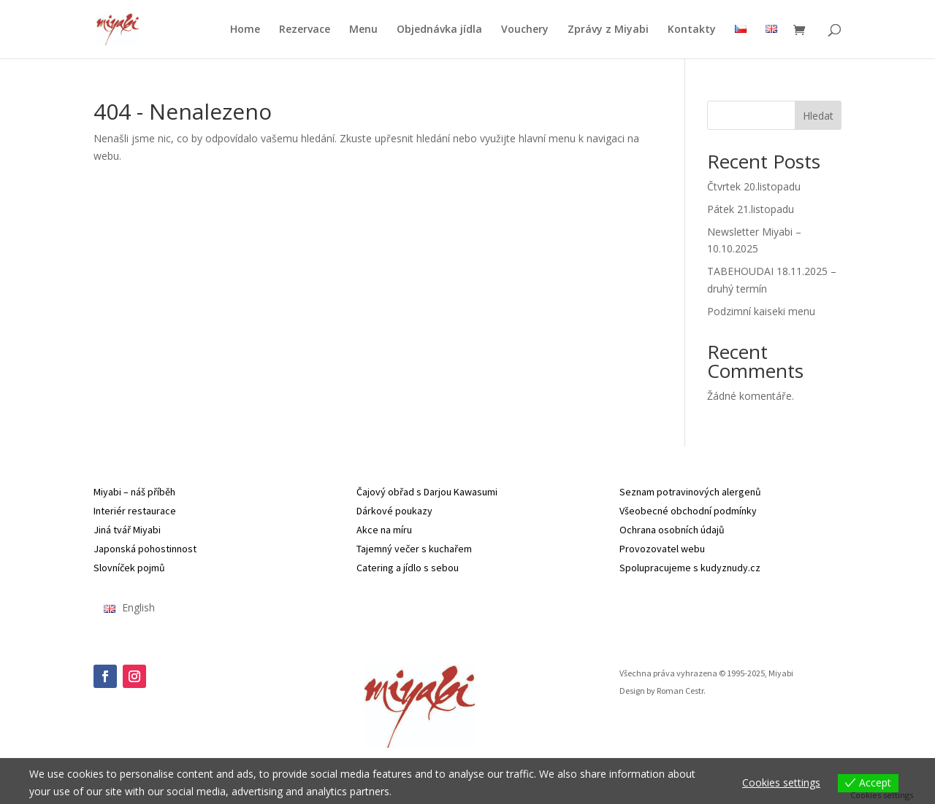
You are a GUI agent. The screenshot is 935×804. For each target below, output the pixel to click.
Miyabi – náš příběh (134, 491)
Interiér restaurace (135, 510)
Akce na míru (384, 529)
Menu (363, 30)
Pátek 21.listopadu (750, 209)
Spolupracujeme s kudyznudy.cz (689, 567)
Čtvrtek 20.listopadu (754, 186)
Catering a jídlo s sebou (407, 567)
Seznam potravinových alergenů (690, 491)
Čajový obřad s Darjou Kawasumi (426, 491)
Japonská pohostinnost (145, 548)
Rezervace (304, 30)
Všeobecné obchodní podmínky (688, 510)
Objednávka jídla (439, 30)
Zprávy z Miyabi (608, 30)
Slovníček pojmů (129, 567)
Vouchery (525, 30)
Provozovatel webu (662, 548)
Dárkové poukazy (394, 510)
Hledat (818, 116)
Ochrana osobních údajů (672, 529)
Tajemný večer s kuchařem (414, 548)
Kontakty (692, 30)
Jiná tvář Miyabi (127, 529)
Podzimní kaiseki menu (761, 311)
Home (245, 30)
